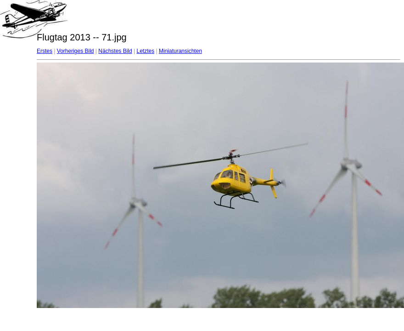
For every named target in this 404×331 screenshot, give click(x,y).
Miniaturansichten (180, 51)
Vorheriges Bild (75, 51)
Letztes (146, 51)
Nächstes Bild (115, 51)
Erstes (44, 51)
